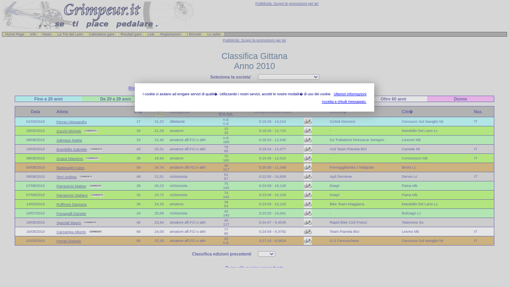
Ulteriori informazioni (350, 94)
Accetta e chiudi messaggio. (344, 102)
